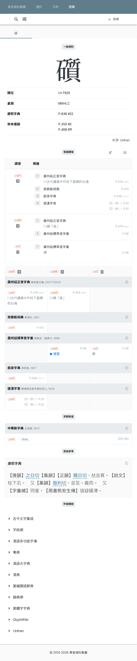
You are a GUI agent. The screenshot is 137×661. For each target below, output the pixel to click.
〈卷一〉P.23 (120, 203)
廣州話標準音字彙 (56, 234)
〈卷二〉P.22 (120, 208)
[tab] (16, 33)
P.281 (125, 438)
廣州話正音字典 (54, 176)
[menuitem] (68, 518)
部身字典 (49, 196)
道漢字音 (49, 203)
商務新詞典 (51, 189)
